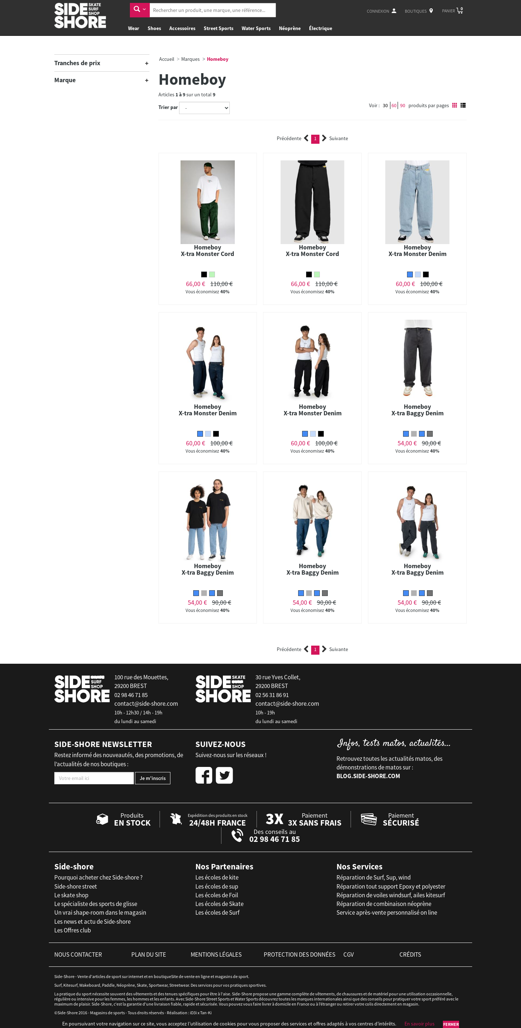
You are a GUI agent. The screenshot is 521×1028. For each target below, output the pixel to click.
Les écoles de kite (216, 877)
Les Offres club (72, 930)
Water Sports (256, 28)
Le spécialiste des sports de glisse (95, 904)
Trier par (168, 107)
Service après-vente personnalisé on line (386, 912)
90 (402, 105)
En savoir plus (419, 1023)
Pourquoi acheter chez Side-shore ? (98, 877)
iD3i (193, 1012)
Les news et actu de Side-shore (92, 922)
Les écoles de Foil (216, 895)
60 (394, 105)
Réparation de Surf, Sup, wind (373, 877)
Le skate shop (71, 895)
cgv (348, 954)
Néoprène (290, 28)
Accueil (166, 59)
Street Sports (218, 28)
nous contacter (78, 954)
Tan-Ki (206, 1012)
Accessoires (182, 28)
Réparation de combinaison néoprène (383, 904)
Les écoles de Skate (219, 904)
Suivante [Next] (335, 138)
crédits (410, 954)
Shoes (154, 28)
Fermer (451, 1024)
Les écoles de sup (216, 886)
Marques (190, 59)
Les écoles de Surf (217, 912)
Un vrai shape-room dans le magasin (100, 912)
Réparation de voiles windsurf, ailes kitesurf (390, 895)
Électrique (320, 28)
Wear (133, 28)
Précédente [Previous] (293, 138)
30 (385, 105)
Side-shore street (75, 886)
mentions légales (216, 954)
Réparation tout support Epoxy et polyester (390, 886)
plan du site (148, 954)
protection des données (299, 954)
